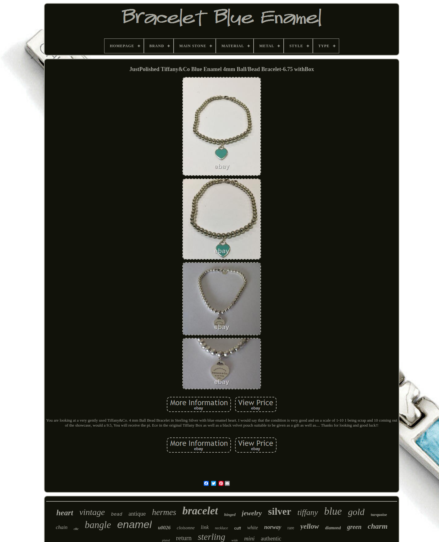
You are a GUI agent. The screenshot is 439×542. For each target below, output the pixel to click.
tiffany (307, 512)
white (252, 527)
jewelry (252, 513)
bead (116, 514)
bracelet (200, 511)
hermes (164, 512)
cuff (237, 528)
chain (62, 527)
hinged (230, 514)
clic (76, 529)
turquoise (379, 514)
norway (272, 527)
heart (64, 512)
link (205, 527)
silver (279, 511)
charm (378, 526)
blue (333, 511)
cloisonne (186, 527)
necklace (221, 528)
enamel (134, 524)
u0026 (164, 527)
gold (356, 512)
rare (290, 528)
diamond (333, 528)
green (354, 526)
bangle (98, 524)
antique (137, 513)
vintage (92, 512)
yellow (309, 526)
